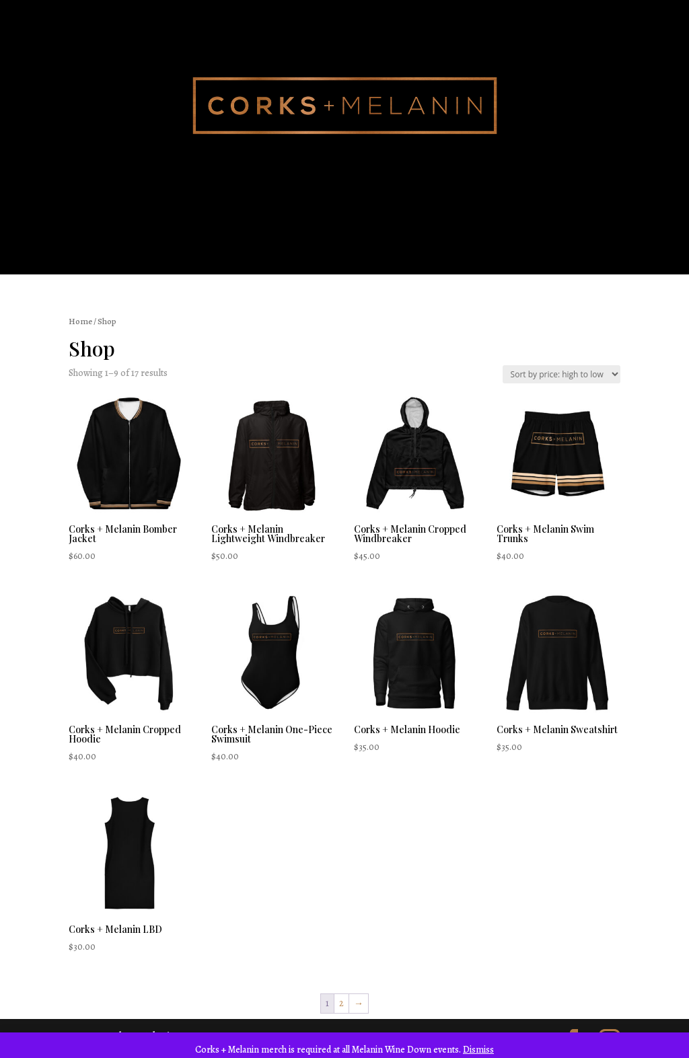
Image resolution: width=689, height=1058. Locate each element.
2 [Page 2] (341, 1003)
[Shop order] (561, 374)
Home (80, 321)
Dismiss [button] (478, 1049)
